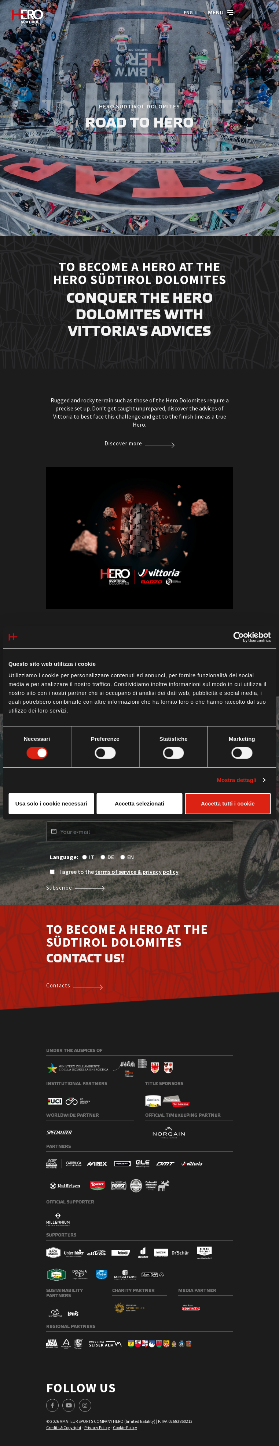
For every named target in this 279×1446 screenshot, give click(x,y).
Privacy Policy (97, 1427)
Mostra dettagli (236, 780)
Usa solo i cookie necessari (51, 803)
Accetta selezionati (139, 803)
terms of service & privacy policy (137, 871)
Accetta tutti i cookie (228, 803)
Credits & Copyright (63, 1427)
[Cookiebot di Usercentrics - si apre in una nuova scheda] (238, 636)
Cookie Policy (125, 1427)
